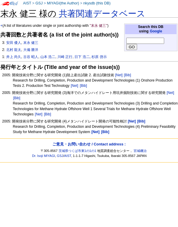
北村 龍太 (13, 50)
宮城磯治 (140, 151)
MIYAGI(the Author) (63, 3)
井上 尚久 (13, 57)
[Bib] (127, 75)
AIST (27, 3)
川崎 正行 (64, 57)
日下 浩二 (81, 57)
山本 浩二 (47, 57)
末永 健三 (30, 43)
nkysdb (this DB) (97, 3)
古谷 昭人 (30, 57)
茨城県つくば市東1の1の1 (78, 151)
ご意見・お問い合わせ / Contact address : (89, 144)
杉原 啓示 (99, 57)
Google (156, 31)
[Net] (119, 75)
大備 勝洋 (30, 50)
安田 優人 (13, 43)
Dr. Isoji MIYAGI (43, 156)
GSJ (39, 3)
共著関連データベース (102, 13)
